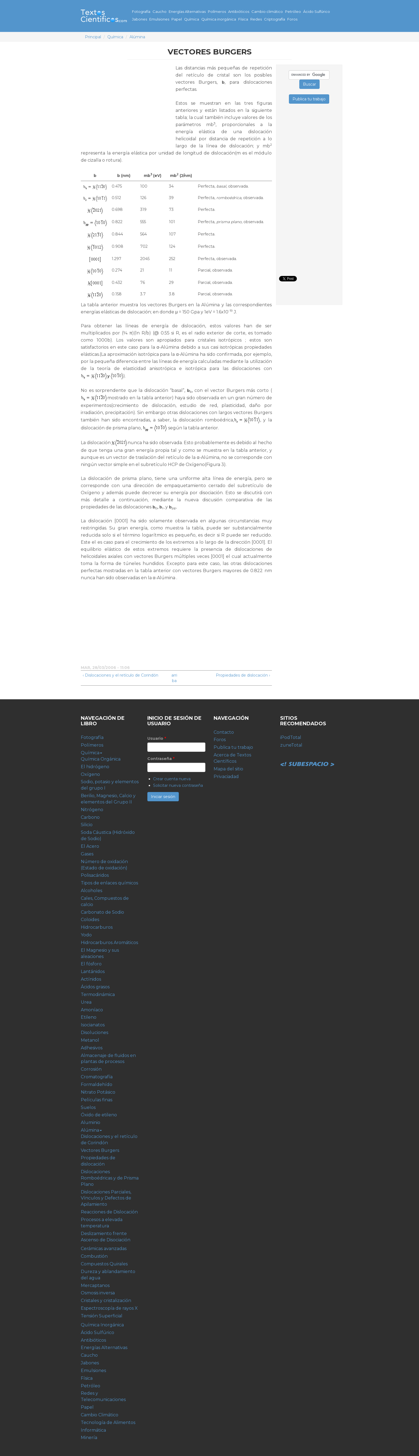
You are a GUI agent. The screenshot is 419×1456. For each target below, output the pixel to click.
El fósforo (91, 963)
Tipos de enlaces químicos (109, 883)
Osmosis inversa (98, 1292)
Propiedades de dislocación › (243, 675)
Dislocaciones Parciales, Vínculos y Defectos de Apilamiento (106, 1198)
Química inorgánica (218, 19)
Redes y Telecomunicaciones (103, 1396)
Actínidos (91, 979)
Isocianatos (93, 1024)
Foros (292, 19)
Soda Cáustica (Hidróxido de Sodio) (108, 835)
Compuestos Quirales (104, 1263)
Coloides (90, 919)
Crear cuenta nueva (172, 778)
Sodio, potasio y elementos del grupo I (110, 785)
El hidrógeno (95, 766)
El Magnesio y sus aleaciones (100, 953)
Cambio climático (267, 11)
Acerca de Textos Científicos (232, 758)
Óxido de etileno (99, 1114)
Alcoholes (91, 890)
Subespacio (307, 758)
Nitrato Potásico (98, 1092)
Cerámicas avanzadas (104, 1248)
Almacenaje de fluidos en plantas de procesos (108, 1058)
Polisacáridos (95, 875)
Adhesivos (91, 1047)
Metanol (90, 1040)
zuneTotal (291, 745)
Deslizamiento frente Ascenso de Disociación (105, 1236)
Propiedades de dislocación (98, 1161)
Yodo (86, 934)
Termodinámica (98, 994)
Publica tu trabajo (233, 747)
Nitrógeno (92, 809)
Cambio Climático (99, 1414)
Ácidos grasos (95, 986)
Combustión (94, 1256)
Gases (87, 854)
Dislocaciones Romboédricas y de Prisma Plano (110, 1178)
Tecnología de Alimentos (108, 1422)
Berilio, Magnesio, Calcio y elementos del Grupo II (108, 799)
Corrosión (91, 1069)
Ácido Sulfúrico (316, 11)
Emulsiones (159, 19)
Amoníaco (92, 1009)
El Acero (90, 846)
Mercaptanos (95, 1285)
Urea (86, 1002)
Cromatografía (97, 1076)
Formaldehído (96, 1084)
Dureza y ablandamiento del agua (108, 1274)
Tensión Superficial (101, 1315)
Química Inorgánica (102, 1324)
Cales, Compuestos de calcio (105, 901)
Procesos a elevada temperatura (101, 1222)
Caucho (160, 11)
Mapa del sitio (228, 768)
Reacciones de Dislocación (109, 1212)
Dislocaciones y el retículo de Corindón (109, 1139)
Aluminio (90, 1122)
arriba (174, 678)
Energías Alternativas (187, 11)
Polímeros (217, 11)
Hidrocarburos (97, 927)
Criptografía (274, 19)
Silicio (87, 824)
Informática (93, 1430)
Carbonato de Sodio (102, 912)
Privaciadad (226, 776)
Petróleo (293, 11)
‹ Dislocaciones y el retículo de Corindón (120, 675)
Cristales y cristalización (106, 1300)
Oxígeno (90, 774)
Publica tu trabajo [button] (309, 99)
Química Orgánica (100, 759)
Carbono (90, 817)
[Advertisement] (127, 103)
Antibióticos (238, 11)
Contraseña (160, 758)
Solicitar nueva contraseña (178, 785)
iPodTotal (290, 737)
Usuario (156, 738)
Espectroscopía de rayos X (109, 1308)
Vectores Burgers (100, 1150)
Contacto (224, 732)
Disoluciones (94, 1032)
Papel (176, 19)
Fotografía (141, 11)
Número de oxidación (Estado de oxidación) (104, 864)
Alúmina (137, 36)
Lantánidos (93, 971)
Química (191, 19)
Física (243, 19)
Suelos (88, 1107)
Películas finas (96, 1099)
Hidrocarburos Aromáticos (109, 942)
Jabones (139, 19)
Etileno (88, 1017)
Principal (93, 36)
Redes (256, 19)
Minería (89, 1437)
